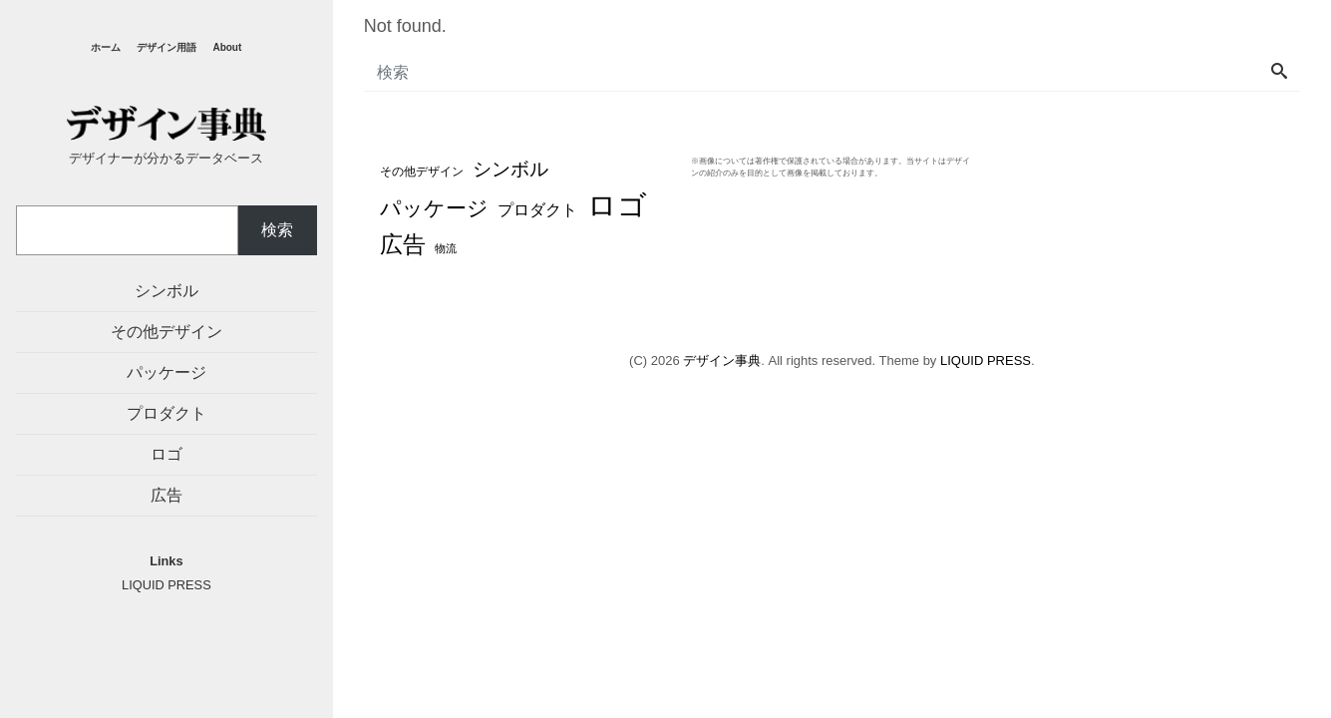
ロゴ (166, 454)
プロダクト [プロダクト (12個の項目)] (537, 209)
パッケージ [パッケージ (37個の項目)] (434, 208)
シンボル (166, 290)
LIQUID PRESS (985, 360)
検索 (277, 229)
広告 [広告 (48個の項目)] (403, 244)
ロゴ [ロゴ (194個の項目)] (617, 204)
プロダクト (166, 413)
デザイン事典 (722, 360)
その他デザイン (166, 331)
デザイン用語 (166, 47)
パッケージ (166, 372)
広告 (166, 495)
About (226, 47)
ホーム (106, 47)
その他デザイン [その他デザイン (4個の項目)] (422, 171)
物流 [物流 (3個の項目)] (446, 248)
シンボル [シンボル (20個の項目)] (510, 169)
